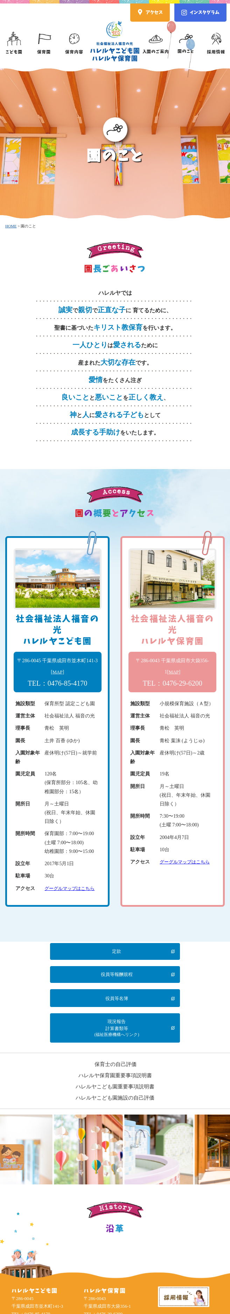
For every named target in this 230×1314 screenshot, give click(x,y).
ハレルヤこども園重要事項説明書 (115, 1043)
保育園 (44, 37)
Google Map (35, 1284)
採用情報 (216, 37)
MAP (57, 671)
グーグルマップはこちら (71, 888)
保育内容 (74, 37)
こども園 (14, 37)
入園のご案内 (155, 37)
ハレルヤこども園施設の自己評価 (115, 1054)
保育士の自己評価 (116, 1021)
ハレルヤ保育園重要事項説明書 (115, 1032)
